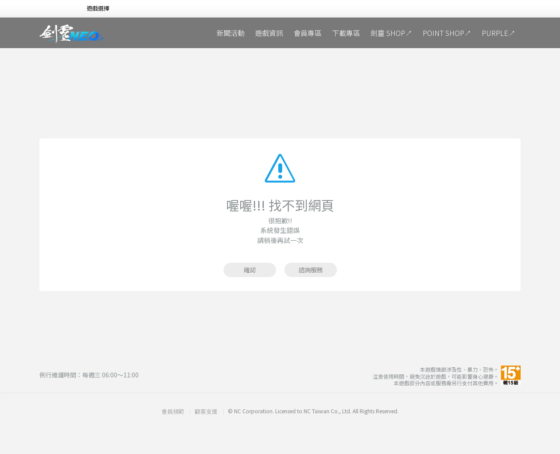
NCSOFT (54, 9)
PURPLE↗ (498, 33)
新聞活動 (231, 33)
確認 (250, 269)
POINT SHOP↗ (447, 33)
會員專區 (308, 33)
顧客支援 (206, 411)
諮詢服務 (310, 269)
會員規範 (172, 411)
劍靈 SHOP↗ (391, 33)
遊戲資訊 (269, 33)
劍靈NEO (72, 34)
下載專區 (346, 33)
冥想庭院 (157, 33)
